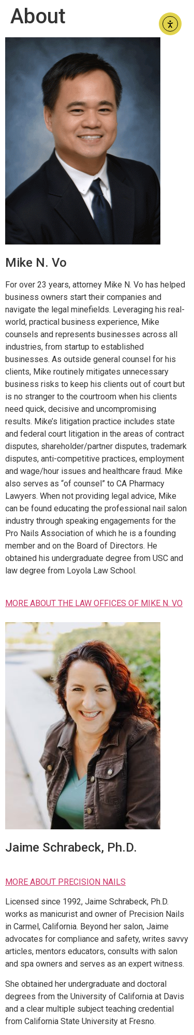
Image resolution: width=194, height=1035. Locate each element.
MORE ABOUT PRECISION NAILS (65, 882)
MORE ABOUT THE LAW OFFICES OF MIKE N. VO (94, 603)
